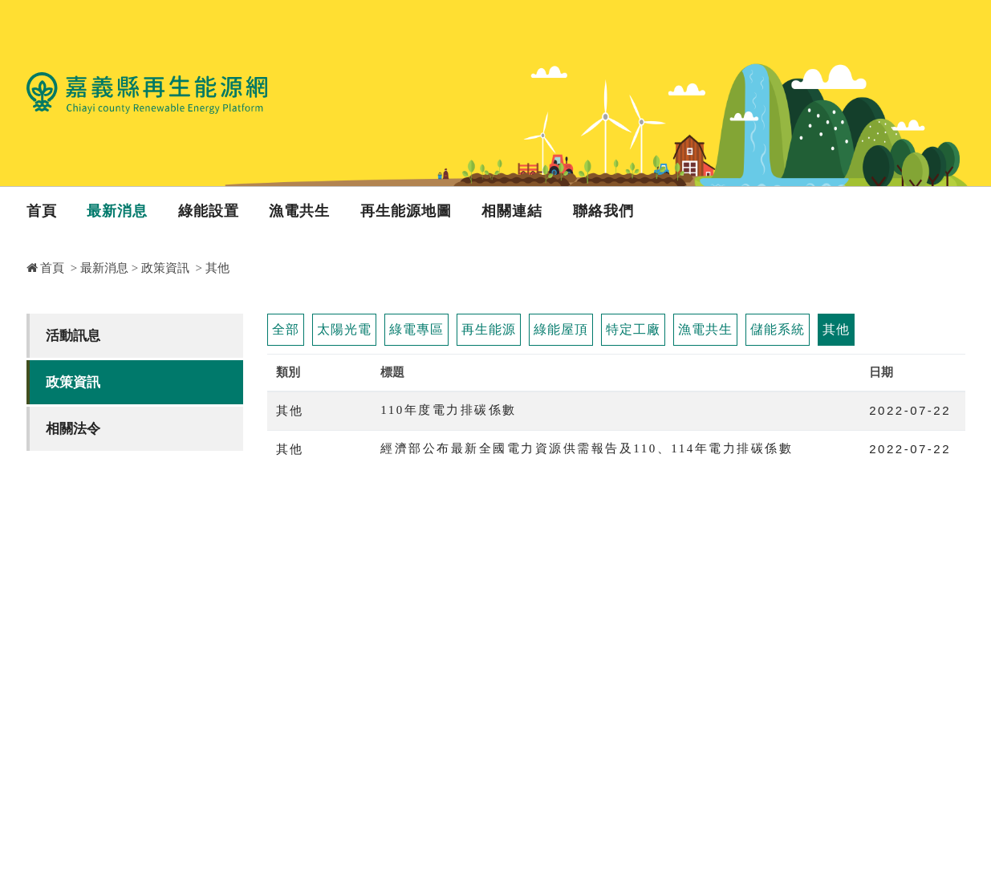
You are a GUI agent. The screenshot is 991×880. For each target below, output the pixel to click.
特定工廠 (633, 329)
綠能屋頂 (561, 329)
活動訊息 (73, 335)
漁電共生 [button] (299, 211)
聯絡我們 (603, 211)
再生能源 (488, 329)
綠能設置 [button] (208, 211)
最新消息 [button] (117, 211)
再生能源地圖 (406, 211)
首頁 (41, 211)
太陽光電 (344, 329)
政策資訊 (165, 268)
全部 (285, 329)
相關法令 (73, 428)
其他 (836, 329)
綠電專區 (416, 329)
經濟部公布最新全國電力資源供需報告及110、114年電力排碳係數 (586, 448)
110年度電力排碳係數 (448, 410)
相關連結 (511, 211)
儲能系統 (777, 329)
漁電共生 (705, 329)
